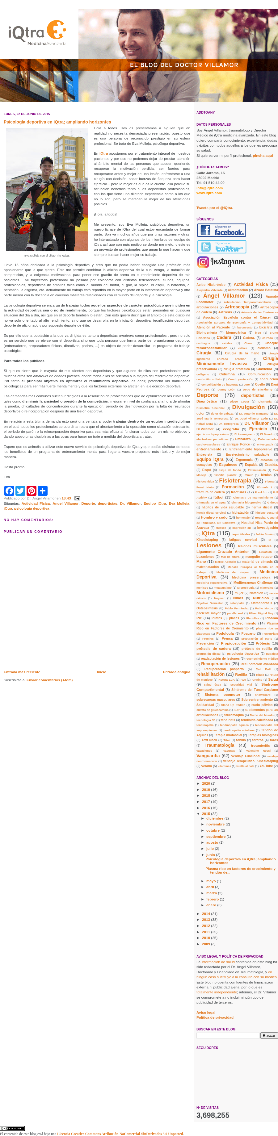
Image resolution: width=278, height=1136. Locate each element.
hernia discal (261, 507)
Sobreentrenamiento (257, 699)
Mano (201, 561)
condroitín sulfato (208, 379)
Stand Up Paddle (233, 705)
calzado (267, 338)
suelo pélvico (261, 705)
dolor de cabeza (222, 413)
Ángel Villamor (65, 503)
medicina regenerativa (211, 582)
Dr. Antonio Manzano (253, 413)
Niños (238, 598)
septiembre (216, 836)
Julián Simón (264, 534)
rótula (260, 674)
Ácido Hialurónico (210, 284)
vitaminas (224, 766)
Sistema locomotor (222, 694)
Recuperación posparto (224, 669)
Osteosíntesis (207, 608)
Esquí (206, 470)
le (269, 539)
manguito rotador (258, 556)
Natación (256, 593)
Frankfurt (261, 492)
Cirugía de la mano (242, 353)
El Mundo (266, 434)
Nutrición (261, 598)
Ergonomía (244, 460)
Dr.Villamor (204, 429)
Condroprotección (240, 379)
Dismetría (265, 401)
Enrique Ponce (238, 444)
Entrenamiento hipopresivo (251, 449)
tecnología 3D (205, 720)
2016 (206, 808)
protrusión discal (208, 653)
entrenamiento (208, 449)
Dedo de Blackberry (257, 389)
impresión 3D (241, 527)
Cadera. (249, 338)
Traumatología (219, 745)
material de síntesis (257, 561)
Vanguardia (208, 755)
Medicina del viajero (233, 572)
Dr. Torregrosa (229, 423)
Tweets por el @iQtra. (214, 208)
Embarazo (243, 439)
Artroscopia (237, 306)
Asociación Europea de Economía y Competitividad (234, 322)
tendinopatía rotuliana (239, 730)
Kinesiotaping (207, 539)
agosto (212, 842)
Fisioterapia (235, 480)
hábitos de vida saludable (223, 507)
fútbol (218, 497)
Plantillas (252, 618)
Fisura (269, 481)
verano (206, 766)
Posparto (248, 633)
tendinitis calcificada (257, 720)
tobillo (241, 740)
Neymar (219, 598)
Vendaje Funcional (245, 756)
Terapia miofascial (228, 735)
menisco (202, 587)
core (247, 384)
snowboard (263, 694)
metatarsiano (223, 587)
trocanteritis (260, 745)
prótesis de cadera (213, 648)
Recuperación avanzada (259, 664)
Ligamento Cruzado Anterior (222, 551)
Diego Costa (239, 401)
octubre (213, 830)
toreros (257, 740)
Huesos (221, 527)
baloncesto (244, 327)
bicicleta (265, 327)
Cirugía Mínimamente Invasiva (237, 361)
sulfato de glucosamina (212, 710)
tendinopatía (205, 725)
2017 (206, 802)
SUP (237, 710)
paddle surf (235, 613)
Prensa (227, 638)
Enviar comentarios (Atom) (50, 680)
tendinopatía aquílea (234, 725)
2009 (206, 944)
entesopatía (265, 444)
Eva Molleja (179, 503)
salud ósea (212, 684)
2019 (206, 789)
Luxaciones (205, 556)
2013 (206, 919)
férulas (266, 475)
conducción (269, 379)
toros (274, 740)
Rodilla (241, 674)
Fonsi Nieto (205, 487)
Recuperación (215, 663)
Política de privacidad (215, 1017)
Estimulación (257, 470)
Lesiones (208, 545)
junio (211, 855)
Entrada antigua (176, 672)
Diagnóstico (206, 401)
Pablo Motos (264, 608)
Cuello (260, 384)
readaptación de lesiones (220, 658)
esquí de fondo (230, 470)
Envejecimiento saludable (247, 454)
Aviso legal (205, 1012)
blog (258, 332)
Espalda (251, 464)
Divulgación (248, 407)
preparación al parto (257, 638)
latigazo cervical (243, 539)
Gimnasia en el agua (210, 502)
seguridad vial (241, 684)
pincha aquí (263, 155)
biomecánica (236, 332)
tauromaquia (234, 715)
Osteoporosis (261, 603)
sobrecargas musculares (215, 699)
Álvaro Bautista (266, 290)
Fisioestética (205, 481)
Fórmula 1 (264, 487)
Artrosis (225, 312)
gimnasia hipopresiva (246, 502)
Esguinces (228, 464)
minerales (267, 587)
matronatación (207, 567)
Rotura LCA (226, 679)
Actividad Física (36, 503)
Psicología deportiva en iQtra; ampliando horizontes (240, 861)
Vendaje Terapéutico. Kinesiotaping (250, 761)
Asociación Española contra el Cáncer (237, 317)
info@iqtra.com (209, 188)
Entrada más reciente (22, 672)
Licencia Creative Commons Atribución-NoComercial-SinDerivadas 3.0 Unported (120, 1134)
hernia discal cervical (211, 512)
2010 (206, 938)
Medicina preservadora (251, 577)
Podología (225, 633)
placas (234, 618)
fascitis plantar (225, 475)
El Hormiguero (244, 434)
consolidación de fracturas (219, 384)
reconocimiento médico (262, 658)
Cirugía (203, 352)
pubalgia (272, 653)
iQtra (104, 153)
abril (210, 887)
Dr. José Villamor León (251, 418)
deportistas (107, 503)
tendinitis (228, 720)
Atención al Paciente (213, 327)
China (248, 343)
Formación (233, 486)
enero (211, 905)
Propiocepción (233, 643)
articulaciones (207, 307)
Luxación (265, 551)
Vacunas (229, 750)
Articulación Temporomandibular (248, 302)
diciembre (215, 818)
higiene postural (266, 512)
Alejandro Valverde (209, 290)
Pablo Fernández (237, 608)
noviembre (215, 824)
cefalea (227, 343)
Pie (199, 618)
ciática (242, 348)
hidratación (240, 512)
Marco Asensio (225, 561)
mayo (211, 881)
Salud (273, 679)
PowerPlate (270, 633)
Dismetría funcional (210, 408)
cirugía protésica (237, 369)
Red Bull (263, 669)
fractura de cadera (210, 492)
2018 (206, 795)
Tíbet (226, 740)
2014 (206, 914)
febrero (213, 899)
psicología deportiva (31, 508)
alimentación (238, 290)
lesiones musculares (255, 546)
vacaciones (204, 750)
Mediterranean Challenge (253, 582)
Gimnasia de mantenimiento (253, 497)
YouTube (266, 766)
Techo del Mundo (262, 715)
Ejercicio (258, 428)
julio (210, 848)
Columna (227, 374)
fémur (249, 475)
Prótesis (263, 643)
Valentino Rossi (258, 750)
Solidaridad (205, 705)
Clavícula (264, 369)
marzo (212, 893)
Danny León (226, 389)
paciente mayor (208, 613)
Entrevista (204, 454)
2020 (206, 783)
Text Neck (209, 740)
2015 (206, 814)
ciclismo (264, 348)
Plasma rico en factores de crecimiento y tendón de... (240, 870)
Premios (208, 638)
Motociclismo (210, 592)
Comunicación (259, 374)
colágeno (202, 374)
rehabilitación (210, 674)
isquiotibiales (241, 534)
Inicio (102, 672)
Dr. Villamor (130, 503)
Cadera (224, 337)
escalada (266, 460)
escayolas (204, 464)
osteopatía (237, 603)
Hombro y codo (214, 517)
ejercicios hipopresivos (212, 434)
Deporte (88, 503)
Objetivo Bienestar (209, 603)
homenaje (243, 517)
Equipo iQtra (155, 503)
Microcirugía (246, 587)
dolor (200, 413)
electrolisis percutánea (212, 439)
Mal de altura (230, 556)
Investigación (267, 527)
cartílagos (203, 343)
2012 (206, 926)
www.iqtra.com (209, 193)
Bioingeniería (206, 332)
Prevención (205, 643)
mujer (238, 593)
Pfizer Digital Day (261, 613)
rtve (243, 679)
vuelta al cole (245, 766)
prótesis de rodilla (257, 648)
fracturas (238, 492)
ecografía (231, 429)
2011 (206, 932)
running (257, 679)
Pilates (217, 618)
